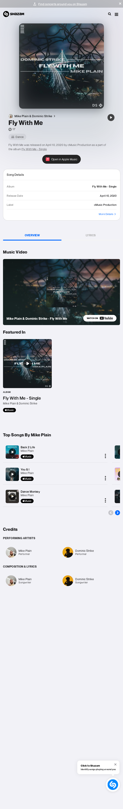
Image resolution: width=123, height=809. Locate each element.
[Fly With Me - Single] (27, 375)
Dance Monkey (30, 491)
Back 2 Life (28, 447)
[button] (120, 3)
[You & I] (12, 474)
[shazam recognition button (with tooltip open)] (113, 784)
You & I (25, 469)
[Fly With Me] (111, 117)
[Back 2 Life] (12, 452)
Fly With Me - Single (34, 149)
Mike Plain (27, 451)
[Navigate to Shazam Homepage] (15, 14)
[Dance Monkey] (12, 496)
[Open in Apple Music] (61, 159)
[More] (105, 456)
